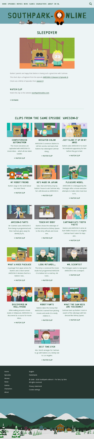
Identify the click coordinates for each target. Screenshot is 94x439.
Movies (20, 3)
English (31, 433)
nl (58, 3)
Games (32, 3)
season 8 (40, 112)
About (50, 3)
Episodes (11, 3)
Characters (41, 3)
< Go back (14, 161)
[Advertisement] (47, 41)
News (26, 3)
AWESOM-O (70, 179)
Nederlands (33, 437)
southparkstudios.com (40, 154)
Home (4, 3)
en (55, 3)
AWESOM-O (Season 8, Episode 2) (55, 108)
